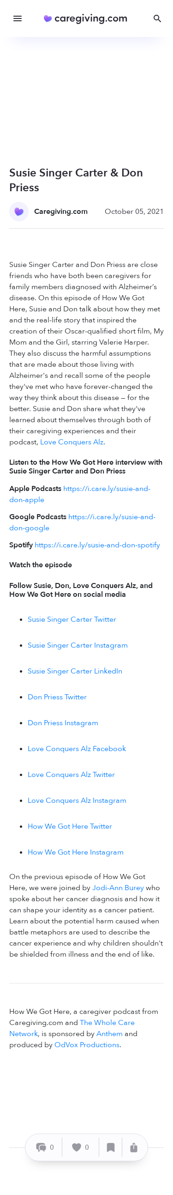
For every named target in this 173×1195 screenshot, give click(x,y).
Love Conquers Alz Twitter (71, 775)
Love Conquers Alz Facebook (77, 749)
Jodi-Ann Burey (118, 888)
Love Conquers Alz (71, 442)
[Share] (133, 1147)
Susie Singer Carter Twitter (72, 619)
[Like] (80, 1147)
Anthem (109, 1034)
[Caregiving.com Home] (88, 18)
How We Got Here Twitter (70, 826)
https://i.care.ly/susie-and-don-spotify (97, 545)
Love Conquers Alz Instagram (77, 800)
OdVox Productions (86, 1045)
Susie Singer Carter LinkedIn (75, 671)
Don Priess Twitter (57, 697)
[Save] (110, 1147)
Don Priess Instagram (63, 723)
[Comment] (45, 1147)
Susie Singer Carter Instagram (78, 645)
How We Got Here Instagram (76, 852)
